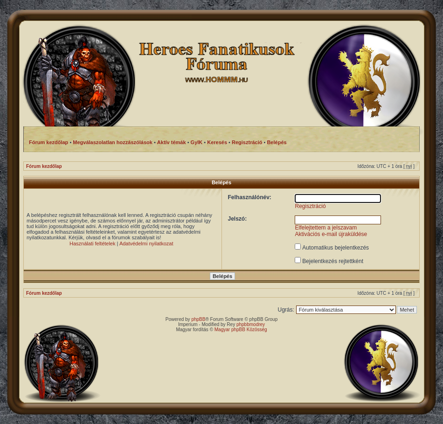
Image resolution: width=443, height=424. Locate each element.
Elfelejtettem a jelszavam (326, 227)
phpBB (198, 319)
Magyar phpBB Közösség (241, 329)
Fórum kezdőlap (44, 166)
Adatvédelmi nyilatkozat (146, 243)
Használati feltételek (92, 243)
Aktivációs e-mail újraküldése (331, 234)
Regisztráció (310, 206)
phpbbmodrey (250, 324)
